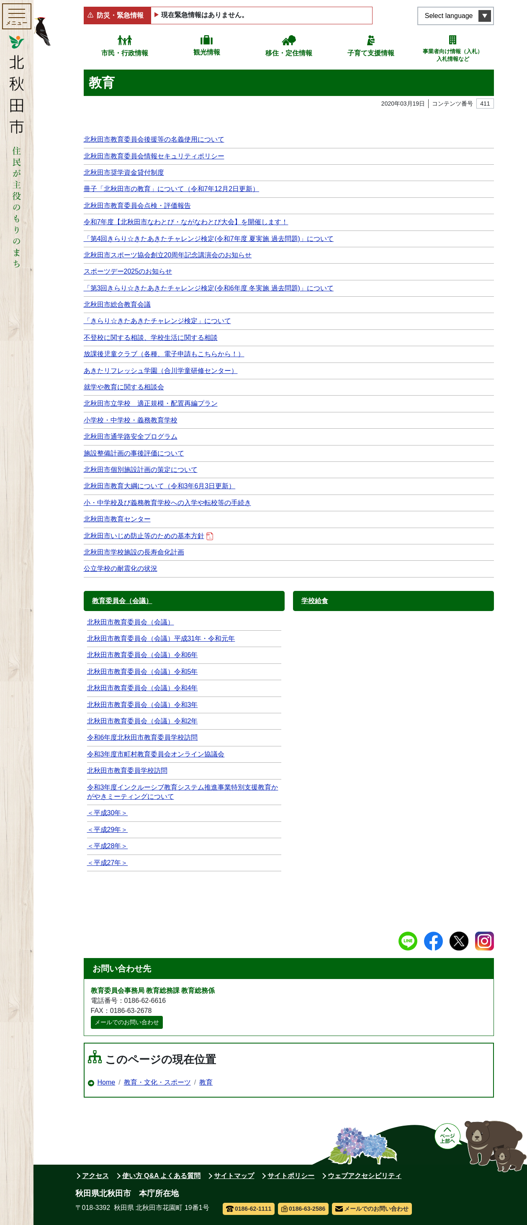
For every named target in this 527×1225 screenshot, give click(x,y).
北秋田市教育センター (117, 519)
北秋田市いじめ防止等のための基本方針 (148, 536)
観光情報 (206, 52)
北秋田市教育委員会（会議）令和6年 (142, 654)
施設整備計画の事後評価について (134, 453)
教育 (206, 1082)
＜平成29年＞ (107, 829)
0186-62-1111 (249, 1208)
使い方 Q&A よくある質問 (161, 1175)
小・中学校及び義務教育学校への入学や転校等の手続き (167, 502)
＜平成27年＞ (107, 862)
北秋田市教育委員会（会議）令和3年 (142, 704)
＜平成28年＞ (107, 845)
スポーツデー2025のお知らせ (128, 271)
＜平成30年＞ (107, 812)
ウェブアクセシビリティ (364, 1175)
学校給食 (314, 600)
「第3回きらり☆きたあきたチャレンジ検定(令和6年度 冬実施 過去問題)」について (209, 288)
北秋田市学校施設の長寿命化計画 (134, 552)
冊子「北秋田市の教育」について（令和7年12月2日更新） (172, 188)
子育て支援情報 (370, 53)
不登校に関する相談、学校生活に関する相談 (151, 337)
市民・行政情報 (124, 53)
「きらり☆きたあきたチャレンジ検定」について (157, 320)
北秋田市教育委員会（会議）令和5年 (142, 671)
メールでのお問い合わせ (127, 1022)
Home (107, 1082)
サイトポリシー (290, 1175)
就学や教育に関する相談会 (124, 387)
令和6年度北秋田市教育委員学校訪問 (142, 737)
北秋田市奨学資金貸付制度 (124, 172)
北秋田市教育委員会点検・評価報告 (137, 205)
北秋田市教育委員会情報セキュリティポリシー (154, 156)
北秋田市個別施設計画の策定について (141, 469)
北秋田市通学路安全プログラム (130, 436)
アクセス (95, 1175)
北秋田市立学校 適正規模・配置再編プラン (151, 403)
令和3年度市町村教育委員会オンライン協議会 (156, 754)
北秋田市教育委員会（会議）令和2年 (142, 721)
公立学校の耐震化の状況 (120, 568)
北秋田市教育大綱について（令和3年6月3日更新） (160, 485)
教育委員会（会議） (122, 600)
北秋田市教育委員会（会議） (130, 622)
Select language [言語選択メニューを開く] (449, 15)
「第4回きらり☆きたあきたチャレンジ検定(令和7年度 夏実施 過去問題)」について (209, 238)
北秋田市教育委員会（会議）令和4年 (142, 687)
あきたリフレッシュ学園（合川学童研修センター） (161, 370)
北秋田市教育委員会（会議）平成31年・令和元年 (161, 638)
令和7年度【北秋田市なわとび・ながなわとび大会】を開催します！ (186, 221)
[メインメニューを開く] (16, 16)
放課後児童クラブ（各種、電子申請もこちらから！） (164, 353)
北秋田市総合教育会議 (117, 304)
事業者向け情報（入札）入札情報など (453, 55)
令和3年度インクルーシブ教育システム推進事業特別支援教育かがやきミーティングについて (182, 792)
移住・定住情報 (288, 53)
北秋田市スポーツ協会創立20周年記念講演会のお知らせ (168, 255)
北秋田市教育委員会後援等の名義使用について (154, 139)
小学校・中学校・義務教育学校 (130, 420)
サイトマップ (234, 1175)
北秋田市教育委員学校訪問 (127, 770)
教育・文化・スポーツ (157, 1082)
